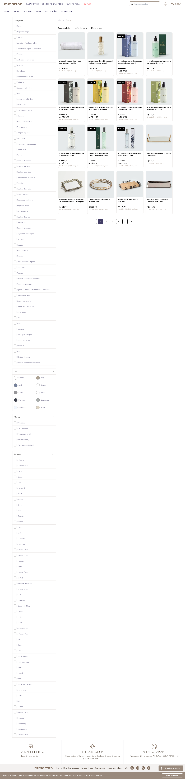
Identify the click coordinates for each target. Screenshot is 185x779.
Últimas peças (74, 4)
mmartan (13, 4)
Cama (7, 11)
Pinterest (143, 768)
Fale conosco (100, 768)
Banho (17, 11)
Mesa (38, 11)
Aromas (28, 11)
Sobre (57, 768)
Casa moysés (32, 4)
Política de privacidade (70, 768)
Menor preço (96, 28)
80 (132, 224)
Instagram (137, 768)
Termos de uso (87, 768)
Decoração (51, 11)
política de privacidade (93, 775)
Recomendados (64, 28)
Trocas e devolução (115, 768)
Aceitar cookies (172, 775)
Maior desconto (81, 28)
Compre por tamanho (52, 4)
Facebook (148, 768)
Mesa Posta (66, 11)
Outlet (87, 4)
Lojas (126, 768)
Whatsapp (132, 768)
